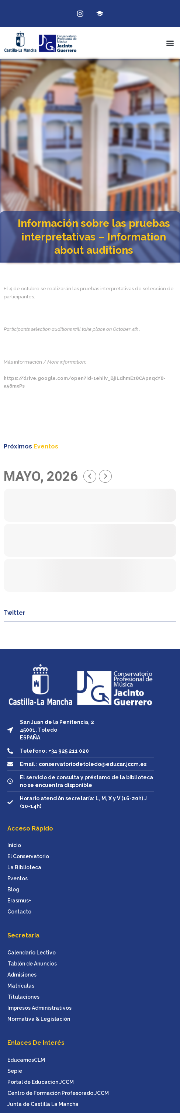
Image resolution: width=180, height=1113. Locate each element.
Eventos (17, 878)
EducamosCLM (26, 1060)
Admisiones (22, 975)
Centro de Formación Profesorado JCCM (58, 1093)
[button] (170, 43)
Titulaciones (23, 997)
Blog (13, 889)
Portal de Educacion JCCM (40, 1082)
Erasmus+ (19, 901)
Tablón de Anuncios (32, 964)
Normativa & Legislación (38, 1019)
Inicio (14, 845)
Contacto (19, 912)
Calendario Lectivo (31, 953)
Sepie (14, 1071)
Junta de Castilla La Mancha (43, 1104)
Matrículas (20, 986)
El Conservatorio (28, 856)
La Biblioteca (24, 867)
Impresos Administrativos (39, 1008)
